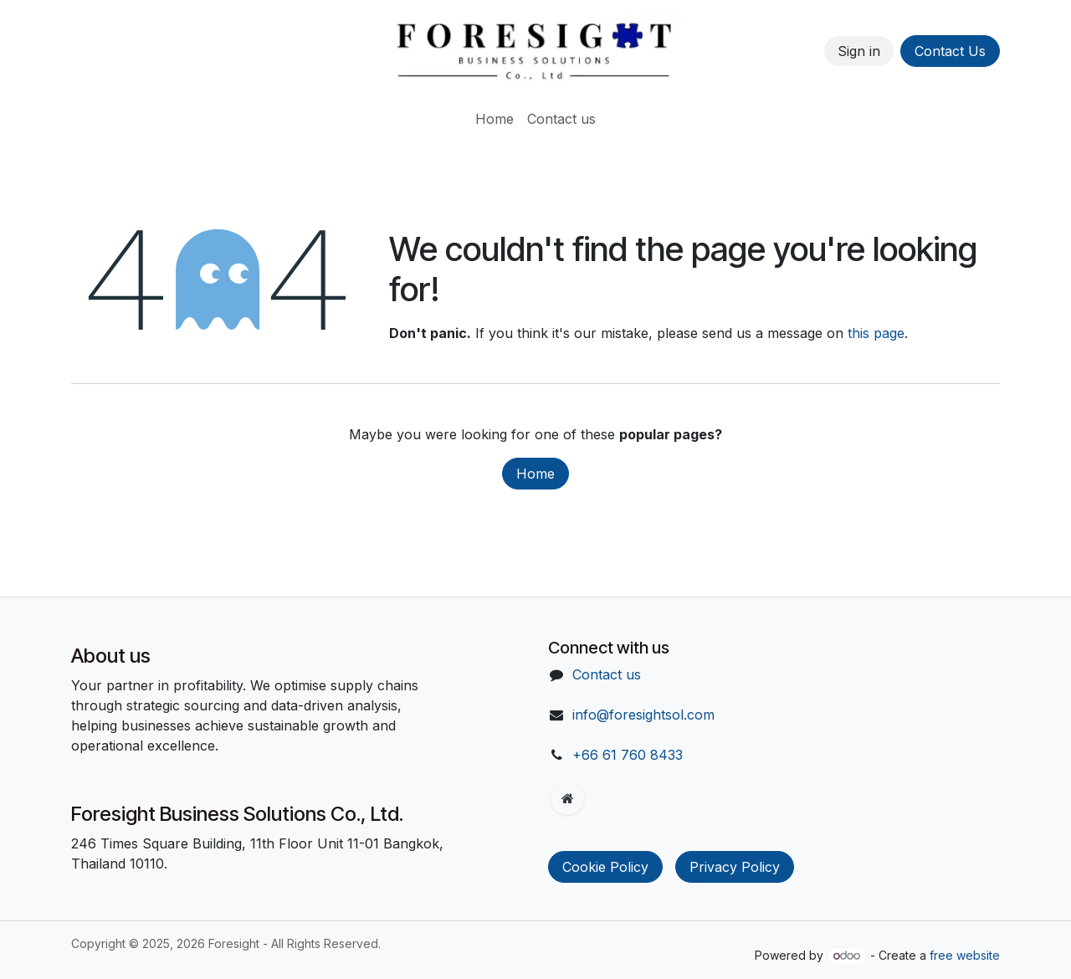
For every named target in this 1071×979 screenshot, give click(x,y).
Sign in (859, 51)
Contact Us (950, 51)
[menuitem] (494, 119)
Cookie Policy (605, 867)
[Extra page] (567, 798)
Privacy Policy (734, 867)
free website (965, 955)
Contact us (606, 674)
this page (876, 333)
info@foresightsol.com (643, 714)
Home (535, 473)
